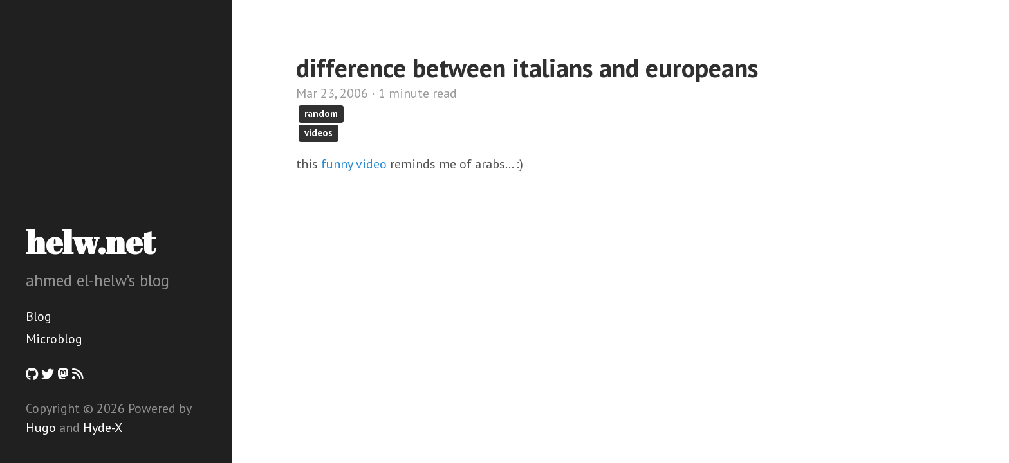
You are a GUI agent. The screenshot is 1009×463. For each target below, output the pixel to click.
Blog (38, 316)
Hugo (41, 427)
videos (318, 133)
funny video (354, 164)
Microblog (54, 339)
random (321, 113)
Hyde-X (102, 427)
